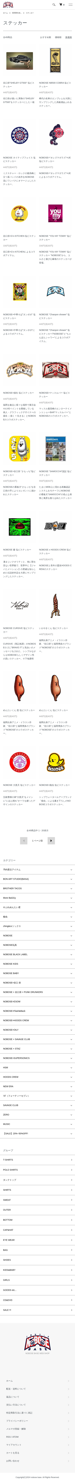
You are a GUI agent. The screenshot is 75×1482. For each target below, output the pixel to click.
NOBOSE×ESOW (11, 1001)
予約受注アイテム (12, 869)
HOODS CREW (10, 1077)
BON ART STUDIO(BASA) (16, 879)
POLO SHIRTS (10, 1170)
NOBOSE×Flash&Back (14, 1011)
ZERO (6, 1114)
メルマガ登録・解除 (16, 1429)
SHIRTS (7, 1190)
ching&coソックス (12, 926)
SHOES (7, 1260)
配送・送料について (16, 1389)
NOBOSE (7, 935)
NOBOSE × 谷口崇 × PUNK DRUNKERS (23, 992)
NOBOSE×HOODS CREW (16, 1020)
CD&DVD (7, 1300)
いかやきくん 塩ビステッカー (53, 628)
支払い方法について (16, 1404)
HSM (5, 1067)
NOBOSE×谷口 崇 (12, 982)
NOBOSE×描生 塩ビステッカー (18, 393)
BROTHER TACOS (12, 888)
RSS (8, 1437)
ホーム (5, 13)
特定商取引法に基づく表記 (19, 1413)
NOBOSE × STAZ (11, 1048)
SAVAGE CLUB (10, 1105)
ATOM (15, 1437)
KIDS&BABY (9, 1270)
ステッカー (30, 13)
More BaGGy (9, 898)
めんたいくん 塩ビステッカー (53, 710)
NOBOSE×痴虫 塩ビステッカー (54, 785)
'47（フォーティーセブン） (16, 1096)
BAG (5, 1250)
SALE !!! (7, 1310)
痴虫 (5, 916)
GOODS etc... (17, 13)
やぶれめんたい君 (12, 907)
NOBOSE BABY (11, 973)
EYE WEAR (9, 1240)
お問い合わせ (12, 1461)
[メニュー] (70, 4)
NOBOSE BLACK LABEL (15, 954)
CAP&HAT (8, 1230)
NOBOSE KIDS (10, 964)
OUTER (7, 1210)
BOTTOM (7, 1220)
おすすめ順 (45, 37)
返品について (12, 1397)
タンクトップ (9, 1180)
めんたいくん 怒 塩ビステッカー (19, 710)
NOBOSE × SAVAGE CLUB (16, 1039)
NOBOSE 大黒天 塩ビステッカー (19, 785)
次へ (51, 840)
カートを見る (12, 1453)
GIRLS (6, 1280)
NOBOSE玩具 (10, 945)
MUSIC (6, 1124)
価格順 (58, 37)
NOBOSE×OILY (11, 1030)
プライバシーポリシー (17, 1421)
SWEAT (7, 1200)
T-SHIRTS (8, 1160)
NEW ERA (8, 1086)
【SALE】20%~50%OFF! (15, 1133)
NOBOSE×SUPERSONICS (16, 1058)
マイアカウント (13, 1445)
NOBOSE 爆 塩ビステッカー (17, 549)
